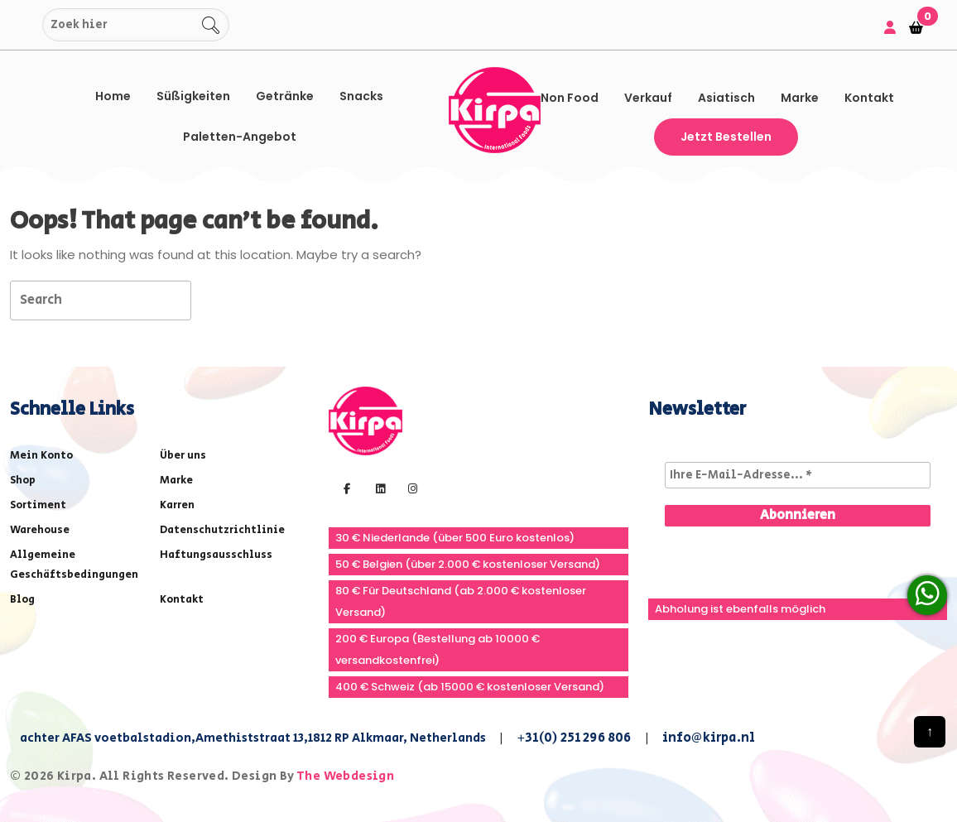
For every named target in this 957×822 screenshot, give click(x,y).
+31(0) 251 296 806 (574, 737)
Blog (22, 600)
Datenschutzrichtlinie (222, 530)
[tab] (221, 299)
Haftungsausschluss (216, 555)
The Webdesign (345, 776)
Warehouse (40, 530)
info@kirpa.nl (709, 737)
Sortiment (38, 505)
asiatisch (726, 97)
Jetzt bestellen (726, 136)
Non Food (570, 97)
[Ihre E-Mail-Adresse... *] (798, 475)
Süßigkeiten (193, 96)
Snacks (361, 96)
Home (113, 96)
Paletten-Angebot (239, 136)
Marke (800, 97)
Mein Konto (41, 456)
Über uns (183, 456)
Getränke (285, 96)
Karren (177, 505)
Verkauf (648, 97)
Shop (23, 480)
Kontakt (869, 97)
